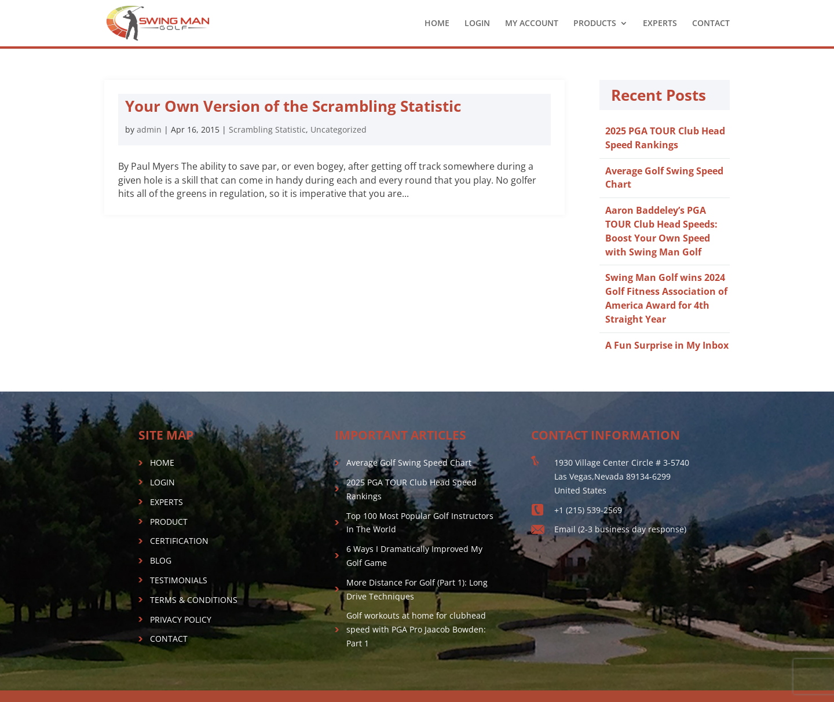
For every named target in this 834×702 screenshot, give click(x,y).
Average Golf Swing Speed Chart (408, 462)
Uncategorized (338, 129)
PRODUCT (169, 521)
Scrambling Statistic (267, 129)
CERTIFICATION (179, 540)
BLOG (160, 560)
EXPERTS (660, 23)
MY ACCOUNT (531, 23)
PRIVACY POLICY (180, 619)
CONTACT (711, 23)
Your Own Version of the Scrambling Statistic (293, 106)
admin (149, 129)
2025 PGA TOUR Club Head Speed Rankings (665, 138)
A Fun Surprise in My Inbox (667, 345)
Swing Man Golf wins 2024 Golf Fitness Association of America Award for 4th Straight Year (666, 298)
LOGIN (477, 23)
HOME (437, 23)
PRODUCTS (594, 23)
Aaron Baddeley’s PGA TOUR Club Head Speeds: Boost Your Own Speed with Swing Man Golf (661, 231)
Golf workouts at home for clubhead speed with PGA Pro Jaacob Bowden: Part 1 (416, 629)
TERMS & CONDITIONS (193, 599)
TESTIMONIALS (178, 580)
